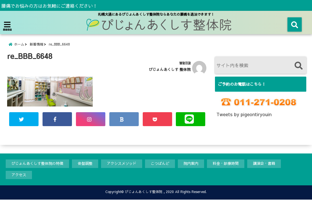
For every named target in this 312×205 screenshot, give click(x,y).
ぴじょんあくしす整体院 (143, 191)
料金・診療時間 (226, 163)
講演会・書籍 (264, 163)
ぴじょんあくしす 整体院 (170, 69)
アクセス (18, 174)
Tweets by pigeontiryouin (243, 114)
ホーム (19, 44)
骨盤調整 (85, 163)
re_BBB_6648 (59, 44)
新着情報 (36, 44)
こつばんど (160, 163)
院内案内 (191, 163)
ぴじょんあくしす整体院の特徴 (37, 163)
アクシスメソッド (121, 163)
